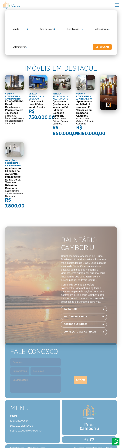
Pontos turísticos (76, 332)
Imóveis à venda (19, 412)
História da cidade (76, 324)
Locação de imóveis (21, 417)
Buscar (21, 47)
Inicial (13, 407)
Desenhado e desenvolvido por (93, 439)
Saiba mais (70, 317)
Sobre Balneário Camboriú (25, 422)
